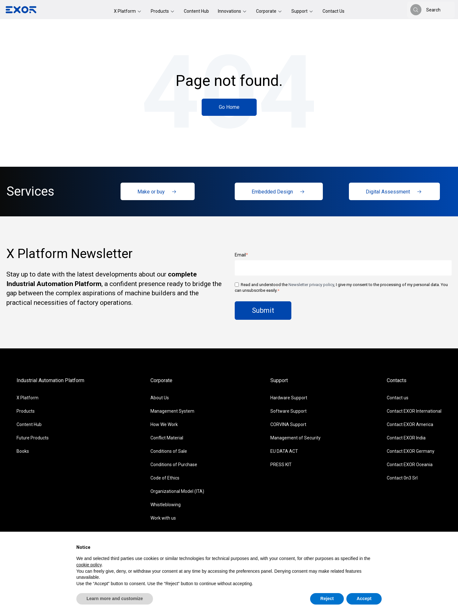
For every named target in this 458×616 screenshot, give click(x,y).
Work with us (163, 518)
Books (23, 451)
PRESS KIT (281, 464)
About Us (159, 397)
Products (160, 11)
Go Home (229, 107)
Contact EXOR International (414, 411)
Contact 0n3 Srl (402, 477)
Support (300, 11)
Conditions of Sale (168, 451)
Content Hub (196, 11)
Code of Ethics (164, 477)
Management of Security (295, 437)
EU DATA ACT (284, 451)
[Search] (415, 9)
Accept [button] (364, 598)
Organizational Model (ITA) (177, 491)
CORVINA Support (288, 424)
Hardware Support (288, 397)
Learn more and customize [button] (115, 598)
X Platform (125, 11)
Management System (172, 411)
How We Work (164, 424)
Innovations (230, 11)
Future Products (33, 437)
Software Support (288, 411)
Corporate (266, 11)
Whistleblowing (165, 504)
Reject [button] (327, 598)
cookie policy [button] (88, 564)
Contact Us (333, 11)
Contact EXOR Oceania (410, 464)
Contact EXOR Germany (410, 451)
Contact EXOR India (406, 437)
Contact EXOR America (410, 424)
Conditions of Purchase (173, 464)
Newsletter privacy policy (311, 284)
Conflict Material (166, 437)
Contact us (397, 397)
